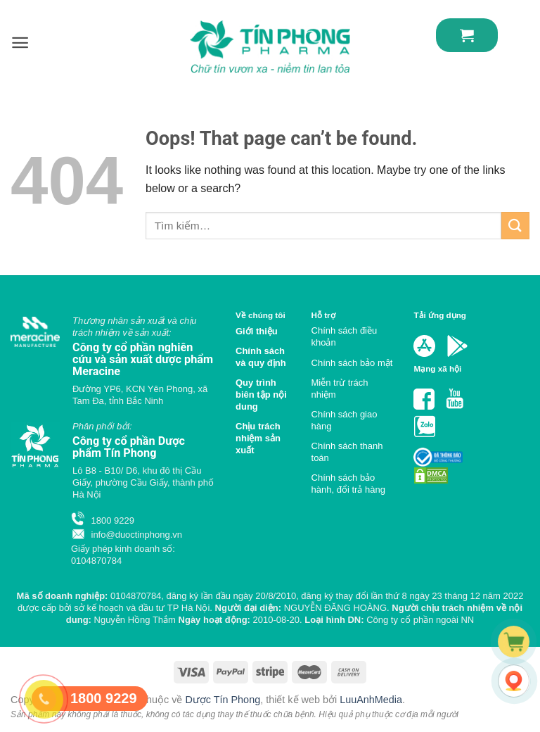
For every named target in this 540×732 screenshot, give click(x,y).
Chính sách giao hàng (344, 420)
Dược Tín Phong (222, 699)
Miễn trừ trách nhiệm (339, 388)
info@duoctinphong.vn (126, 534)
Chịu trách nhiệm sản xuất (258, 438)
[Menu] (20, 42)
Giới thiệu (257, 331)
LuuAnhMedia (371, 699)
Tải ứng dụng (439, 315)
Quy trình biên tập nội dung (261, 394)
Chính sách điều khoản (344, 336)
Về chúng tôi (260, 315)
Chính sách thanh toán (347, 452)
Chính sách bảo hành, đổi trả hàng (348, 483)
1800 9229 (102, 520)
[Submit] (515, 225)
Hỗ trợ (323, 315)
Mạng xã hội (437, 368)
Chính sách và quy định (261, 357)
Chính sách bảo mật (352, 363)
